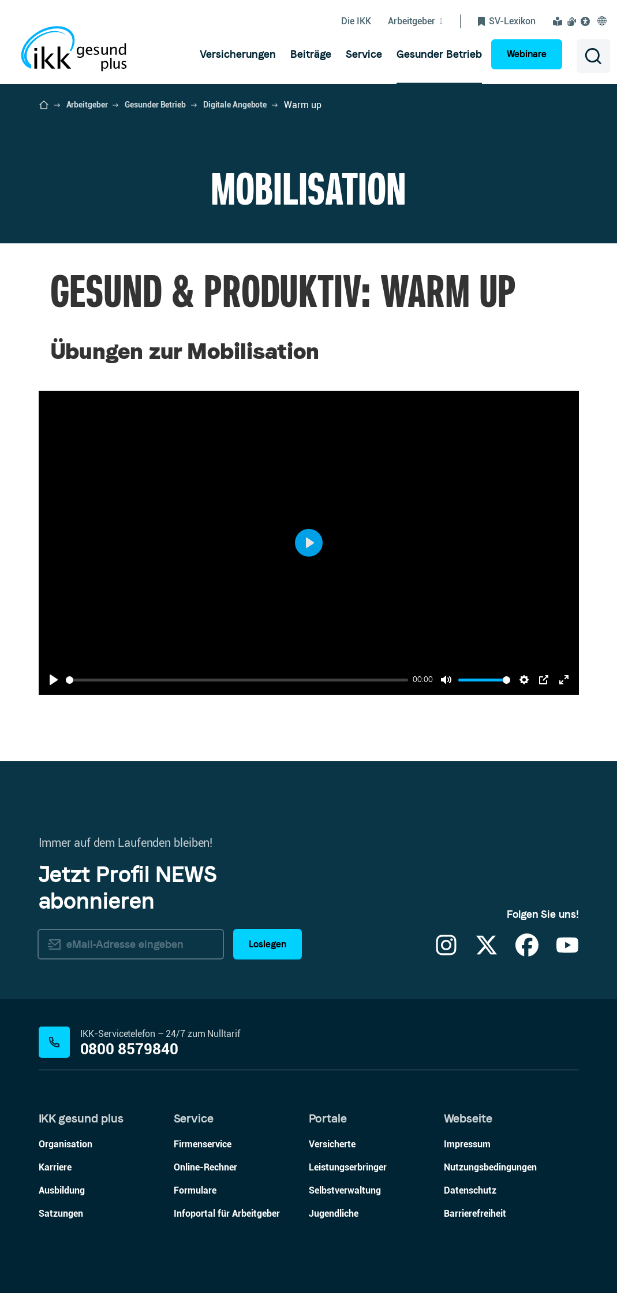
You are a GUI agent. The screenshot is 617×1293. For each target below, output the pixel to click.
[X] (486, 952)
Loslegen (267, 944)
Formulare (195, 1190)
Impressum (467, 1144)
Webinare (527, 54)
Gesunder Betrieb (155, 104)
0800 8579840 (129, 1049)
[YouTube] (567, 952)
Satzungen (61, 1213)
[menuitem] (238, 54)
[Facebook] (527, 952)
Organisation (65, 1144)
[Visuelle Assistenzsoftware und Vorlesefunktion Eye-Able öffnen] (587, 21)
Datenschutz (470, 1190)
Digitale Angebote (235, 104)
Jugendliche (333, 1213)
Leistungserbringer (348, 1167)
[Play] (53, 679)
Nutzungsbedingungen (490, 1167)
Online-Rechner (205, 1167)
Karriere (55, 1167)
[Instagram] (446, 952)
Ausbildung (62, 1190)
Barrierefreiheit (475, 1213)
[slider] (237, 680)
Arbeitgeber (87, 104)
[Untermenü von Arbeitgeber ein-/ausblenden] (424, 21)
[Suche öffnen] (593, 56)
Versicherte (332, 1144)
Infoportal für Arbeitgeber (227, 1213)
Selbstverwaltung (345, 1190)
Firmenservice (202, 1144)
